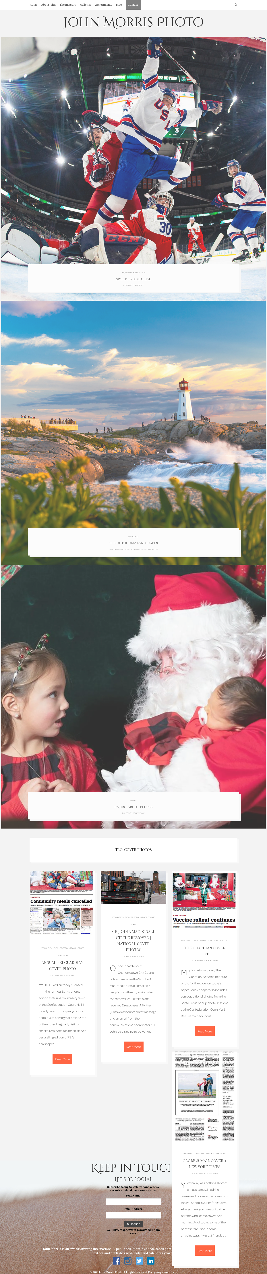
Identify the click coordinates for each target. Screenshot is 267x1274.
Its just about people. (133, 802)
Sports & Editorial (133, 277)
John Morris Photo (133, 22)
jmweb (73, 971)
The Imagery (68, 4)
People (133, 796)
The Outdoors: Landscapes (133, 539)
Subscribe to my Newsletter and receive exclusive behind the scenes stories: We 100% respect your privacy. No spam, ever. (133, 1205)
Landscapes (133, 533)
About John (48, 4)
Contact (133, 4)
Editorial (64, 944)
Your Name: (133, 1190)
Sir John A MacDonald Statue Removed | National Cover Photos (134, 933)
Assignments (103, 4)
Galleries (85, 4)
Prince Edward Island (218, 937)
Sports (142, 270)
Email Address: (133, 1204)
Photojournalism (130, 270)
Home (33, 4)
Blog (119, 4)
